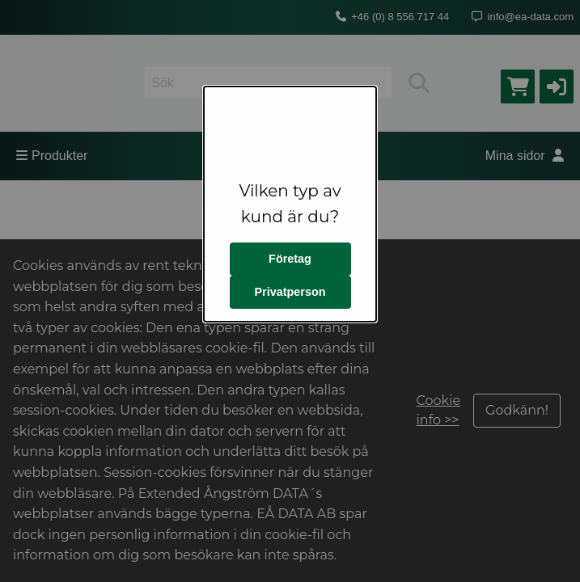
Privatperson (290, 291)
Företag (290, 258)
